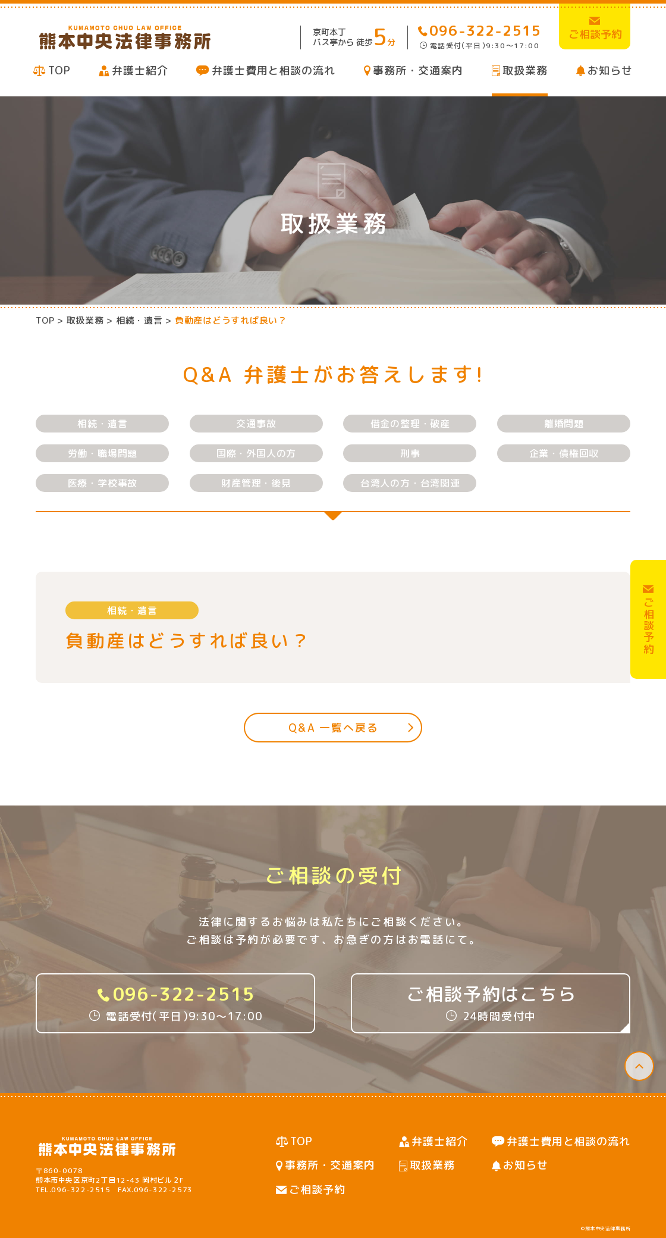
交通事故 (256, 423)
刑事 (410, 453)
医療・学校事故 (103, 483)
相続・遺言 (102, 423)
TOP (59, 70)
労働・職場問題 (103, 453)
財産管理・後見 (256, 483)
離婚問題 (564, 423)
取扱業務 (525, 70)
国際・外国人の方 (256, 453)
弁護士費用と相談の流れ (273, 70)
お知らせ (610, 70)
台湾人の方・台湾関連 (410, 483)
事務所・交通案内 (418, 70)
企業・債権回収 (564, 453)
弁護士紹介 (140, 70)
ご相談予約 (317, 1189)
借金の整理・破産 (410, 423)
